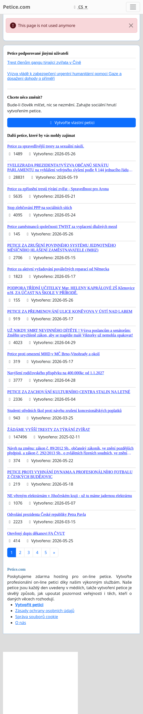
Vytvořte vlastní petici (71, 122)
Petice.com (16, 6)
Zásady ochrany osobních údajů (44, 610)
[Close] (131, 25)
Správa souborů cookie (36, 616)
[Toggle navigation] (133, 7)
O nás (20, 622)
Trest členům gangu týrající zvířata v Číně (44, 62)
